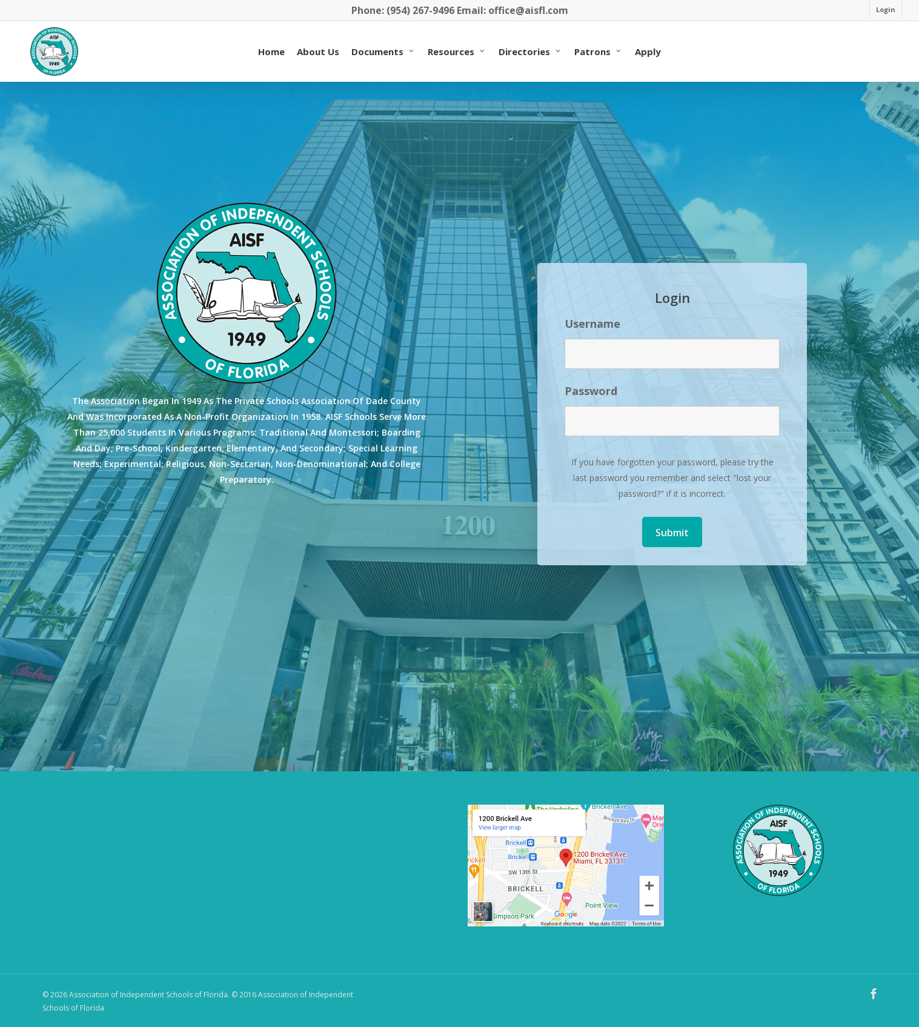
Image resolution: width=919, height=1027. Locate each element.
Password (591, 391)
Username (592, 323)
